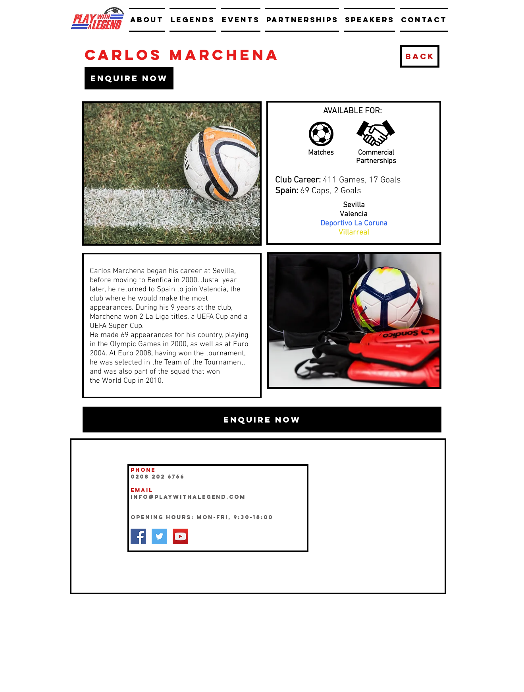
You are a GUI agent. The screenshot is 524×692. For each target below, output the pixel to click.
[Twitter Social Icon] (159, 536)
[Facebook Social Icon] (138, 536)
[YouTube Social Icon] (180, 536)
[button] (129, 78)
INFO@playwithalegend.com (188, 497)
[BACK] (419, 56)
